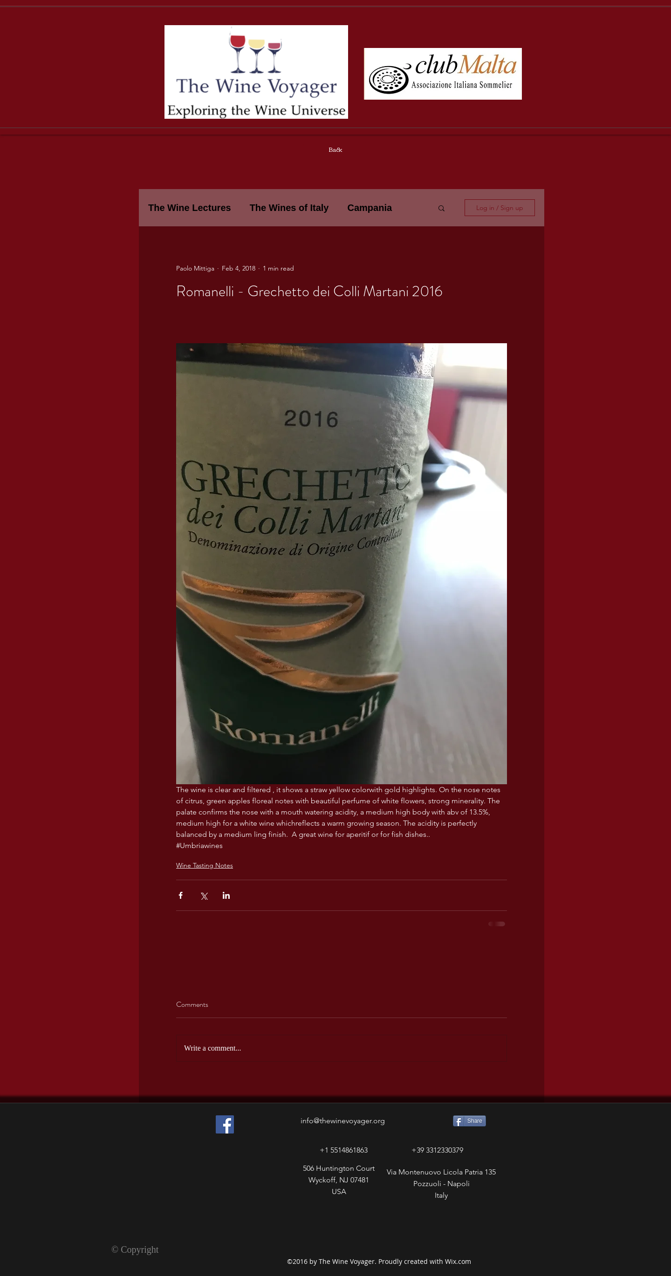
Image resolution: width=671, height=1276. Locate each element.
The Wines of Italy (289, 208)
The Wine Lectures (189, 208)
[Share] (469, 1121)
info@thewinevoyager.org (343, 1120)
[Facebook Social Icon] (225, 1124)
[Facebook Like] (209, 1215)
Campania (369, 208)
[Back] (335, 149)
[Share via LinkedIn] (226, 895)
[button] (441, 207)
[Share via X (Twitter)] (203, 895)
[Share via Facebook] (180, 895)
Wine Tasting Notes (204, 865)
